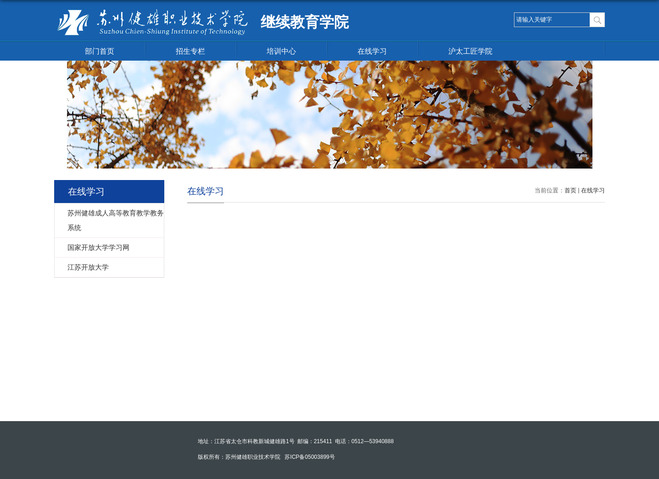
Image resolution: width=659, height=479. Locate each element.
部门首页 (99, 51)
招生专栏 (190, 51)
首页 (570, 190)
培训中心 (281, 51)
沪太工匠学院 (470, 51)
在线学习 (372, 51)
